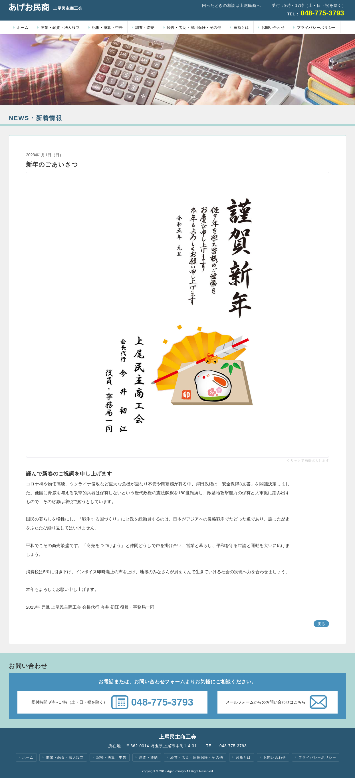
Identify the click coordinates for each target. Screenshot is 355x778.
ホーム (21, 27)
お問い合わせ (271, 27)
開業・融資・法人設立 (58, 27)
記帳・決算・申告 (105, 27)
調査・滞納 (143, 27)
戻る (321, 624)
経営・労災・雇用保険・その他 (192, 27)
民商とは (239, 27)
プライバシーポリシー (314, 27)
